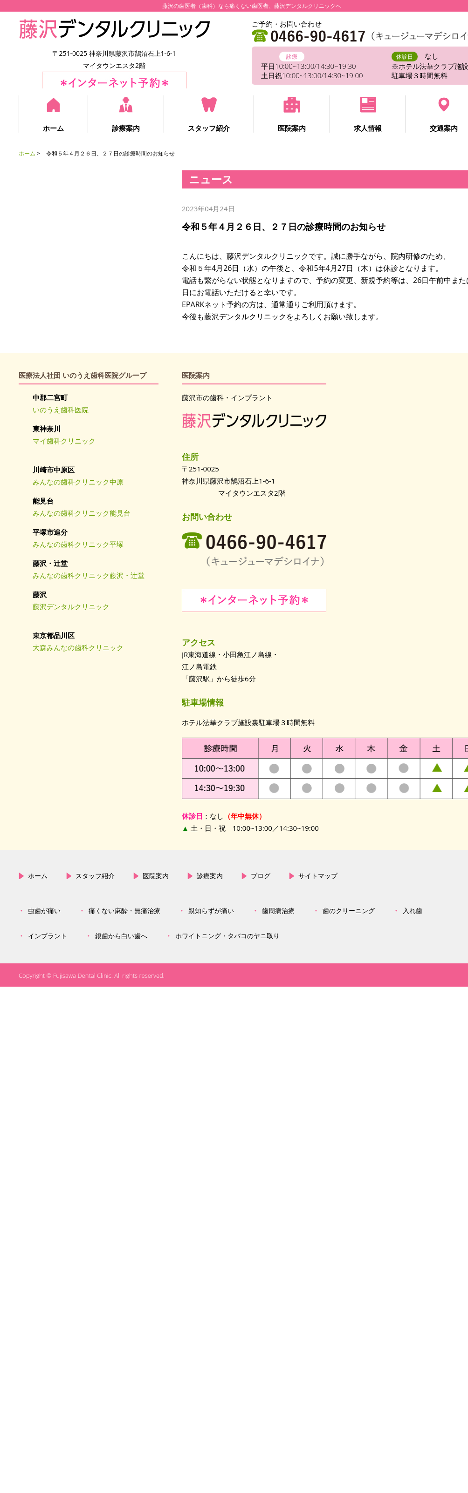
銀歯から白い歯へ (121, 936)
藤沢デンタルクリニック (71, 606)
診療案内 (126, 128)
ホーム (53, 128)
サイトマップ (317, 876)
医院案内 (292, 128)
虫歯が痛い (44, 911)
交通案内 (444, 128)
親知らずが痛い (211, 911)
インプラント (47, 936)
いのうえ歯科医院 (61, 409)
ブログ (260, 876)
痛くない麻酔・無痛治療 (124, 911)
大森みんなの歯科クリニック (78, 647)
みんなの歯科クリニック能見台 (82, 513)
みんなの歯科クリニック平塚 (78, 544)
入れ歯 (412, 911)
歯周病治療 (278, 911)
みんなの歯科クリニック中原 (78, 481)
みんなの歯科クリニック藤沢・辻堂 (89, 575)
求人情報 (368, 128)
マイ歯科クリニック (64, 440)
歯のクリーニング (349, 911)
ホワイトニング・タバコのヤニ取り (227, 936)
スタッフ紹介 (209, 128)
